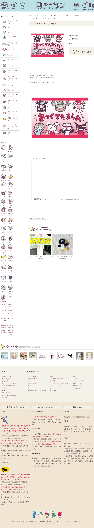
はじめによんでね (7, 376)
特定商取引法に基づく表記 (45, 521)
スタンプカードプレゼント (9, 383)
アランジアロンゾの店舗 (8, 385)
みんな (56, 18)
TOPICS (4, 388)
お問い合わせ (77, 521)
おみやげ (4, 397)
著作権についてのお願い (26, 521)
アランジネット (33, 16)
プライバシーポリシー (64, 521)
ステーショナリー (59, 16)
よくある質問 (5, 381)
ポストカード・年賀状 (72, 16)
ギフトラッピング (7, 378)
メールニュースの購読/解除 (9, 395)
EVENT (4, 390)
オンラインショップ (46, 16)
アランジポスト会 (7, 393)
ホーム (14, 521)
